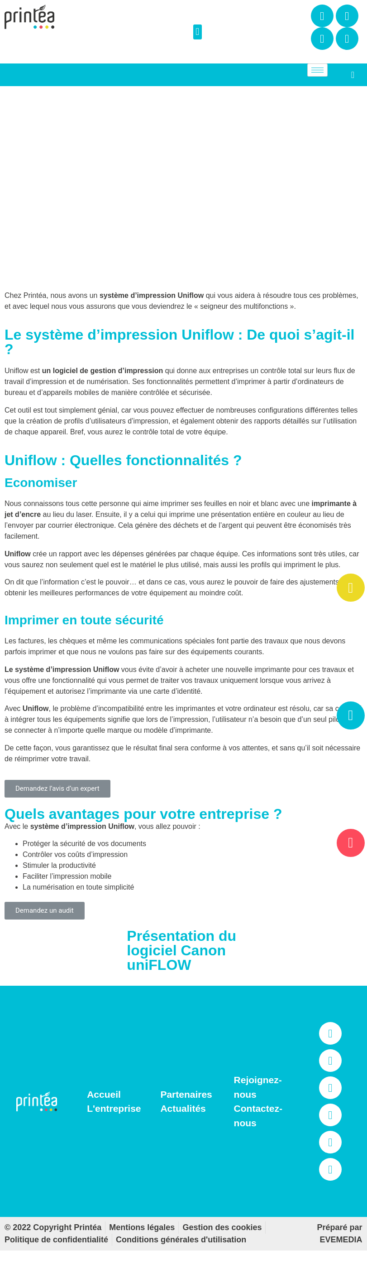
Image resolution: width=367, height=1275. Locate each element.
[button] (197, 31)
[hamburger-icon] (317, 70)
